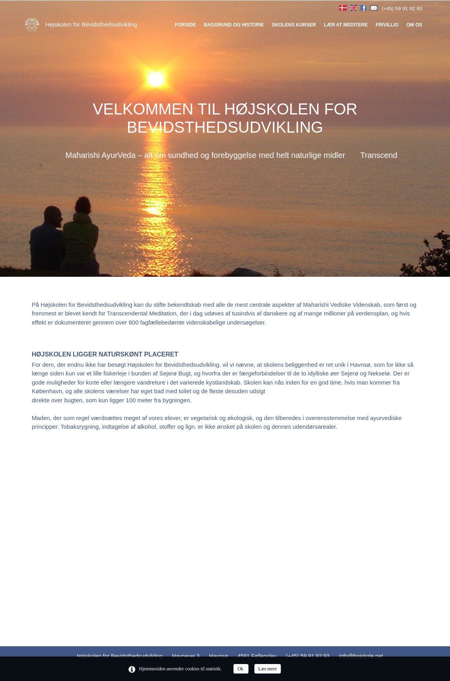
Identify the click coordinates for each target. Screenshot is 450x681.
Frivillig (386, 25)
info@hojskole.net (361, 656)
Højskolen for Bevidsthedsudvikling (80, 24)
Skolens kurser (294, 25)
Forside (185, 25)
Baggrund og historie (234, 25)
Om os (414, 25)
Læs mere (267, 669)
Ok (241, 669)
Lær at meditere (346, 25)
